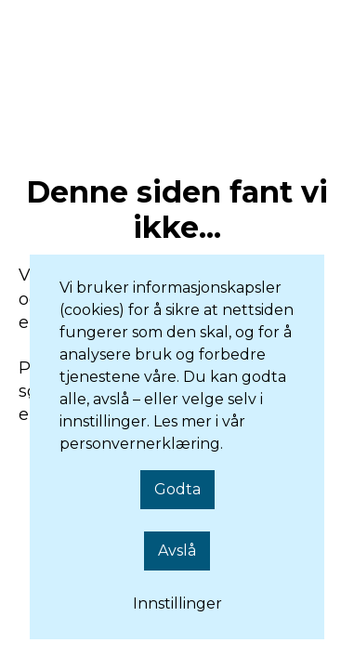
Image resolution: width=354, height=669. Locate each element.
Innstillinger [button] (177, 603)
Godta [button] (177, 489)
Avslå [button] (177, 550)
